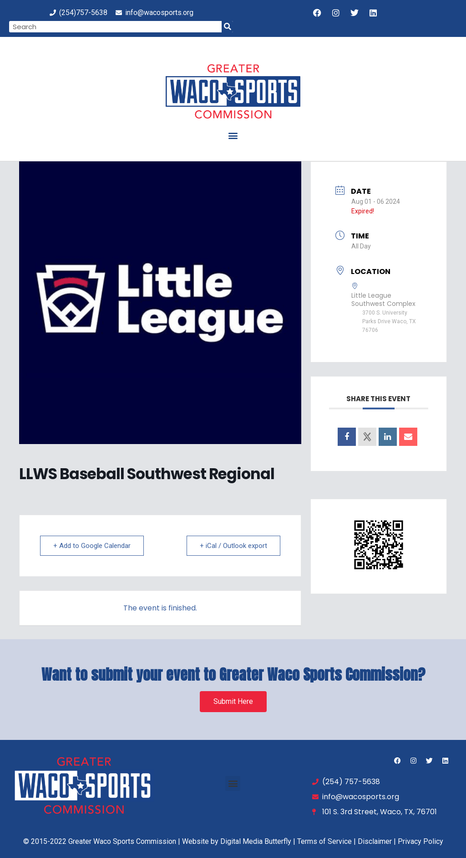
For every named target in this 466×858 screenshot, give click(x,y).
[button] (233, 135)
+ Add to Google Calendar (92, 546)
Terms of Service (324, 841)
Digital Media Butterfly (255, 841)
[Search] (227, 26)
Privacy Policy (420, 841)
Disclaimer (375, 841)
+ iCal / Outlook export (233, 546)
